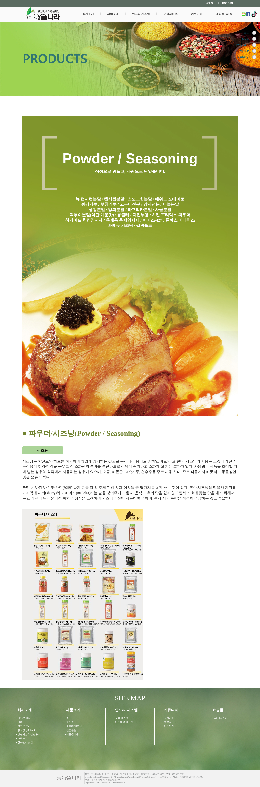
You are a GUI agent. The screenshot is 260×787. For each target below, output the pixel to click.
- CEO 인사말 (23, 718)
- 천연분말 (70, 730)
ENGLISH (209, 3)
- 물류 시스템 (121, 718)
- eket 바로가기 (219, 718)
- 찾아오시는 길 (24, 742)
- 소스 (68, 718)
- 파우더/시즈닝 (73, 726)
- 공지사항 (168, 718)
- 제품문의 (168, 726)
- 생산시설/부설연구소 (28, 734)
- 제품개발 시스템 (123, 722)
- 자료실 (167, 722)
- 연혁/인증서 (23, 726)
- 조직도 (20, 738)
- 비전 (19, 722)
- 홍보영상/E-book (25, 730)
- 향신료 (69, 722)
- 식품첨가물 (72, 734)
